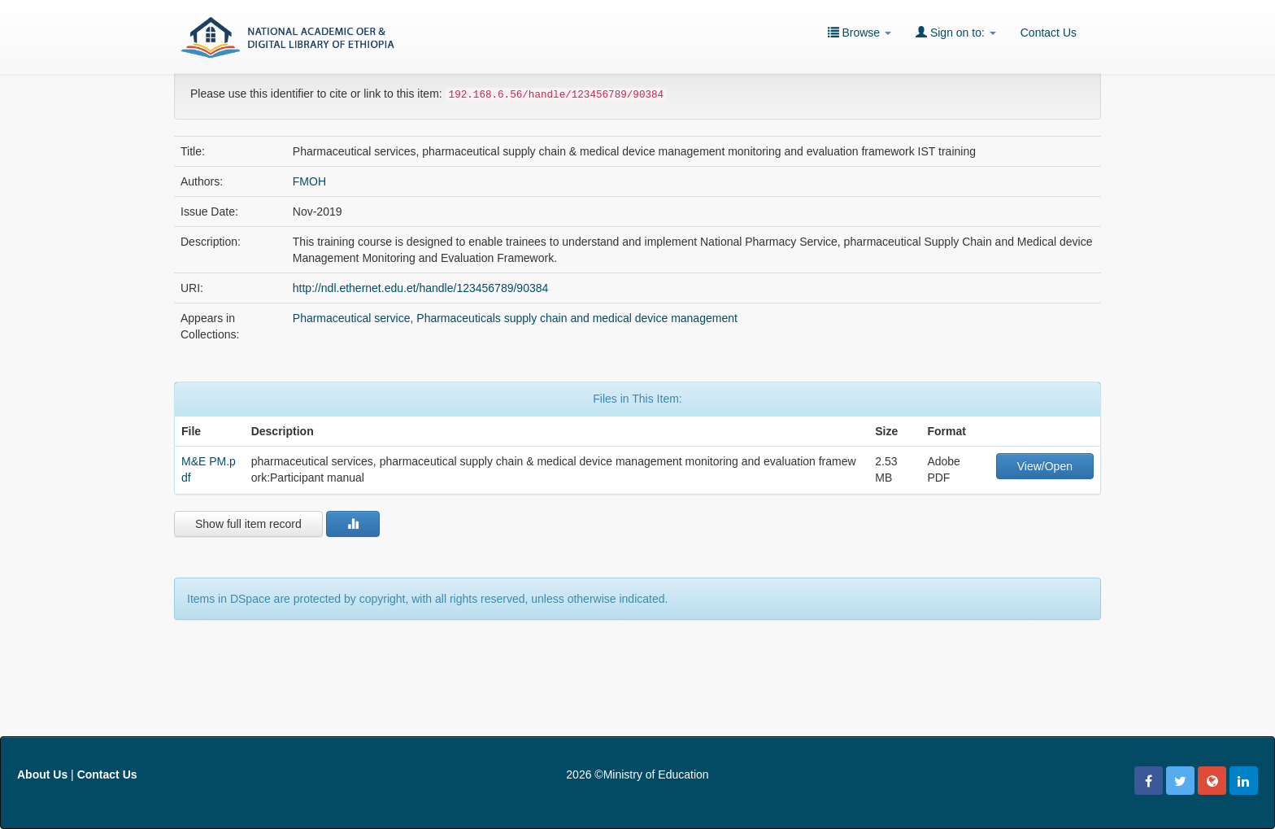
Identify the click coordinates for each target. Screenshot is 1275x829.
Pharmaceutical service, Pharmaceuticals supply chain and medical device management (515, 318)
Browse (859, 32)
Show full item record (248, 523)
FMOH (309, 181)
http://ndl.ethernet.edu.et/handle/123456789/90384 (421, 288)
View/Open (1045, 466)
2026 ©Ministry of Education (637, 774)
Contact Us (1048, 32)
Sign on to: (956, 32)
